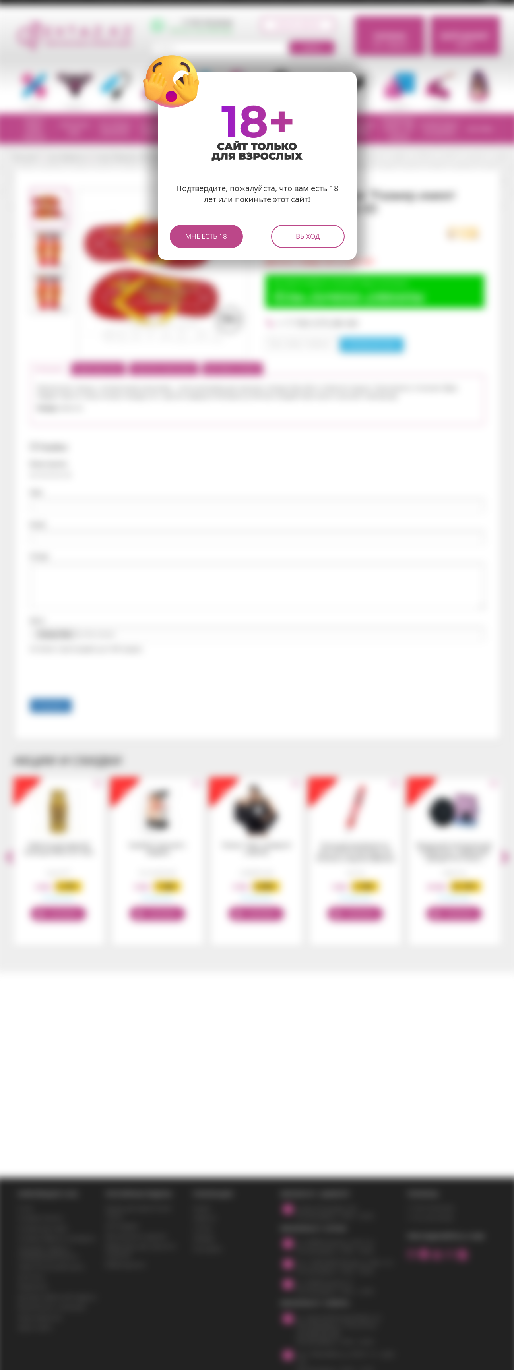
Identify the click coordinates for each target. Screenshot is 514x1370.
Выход (308, 236)
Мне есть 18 (206, 236)
